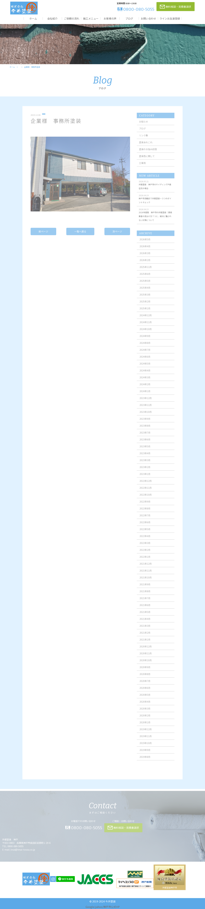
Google (90, 907)
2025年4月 (144, 290)
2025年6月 (144, 276)
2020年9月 (144, 670)
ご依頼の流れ (71, 18)
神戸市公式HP (111, 907)
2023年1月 (144, 476)
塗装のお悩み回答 (148, 152)
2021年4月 (144, 621)
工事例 (142, 165)
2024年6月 (144, 359)
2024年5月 (144, 366)
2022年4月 (144, 538)
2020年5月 (144, 697)
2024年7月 (144, 352)
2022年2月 (144, 552)
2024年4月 (144, 373)
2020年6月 (144, 690)
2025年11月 (145, 269)
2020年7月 (144, 683)
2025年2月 (144, 304)
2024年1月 (144, 394)
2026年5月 (144, 242)
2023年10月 (145, 414)
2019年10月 (145, 745)
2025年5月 (144, 283)
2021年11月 (145, 573)
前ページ (43, 234)
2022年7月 (144, 518)
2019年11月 (145, 739)
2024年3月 (144, 380)
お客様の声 (110, 18)
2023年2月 (144, 469)
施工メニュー (90, 18)
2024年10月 (145, 331)
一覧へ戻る (80, 234)
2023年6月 (144, 442)
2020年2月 (144, 718)
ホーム (33, 18)
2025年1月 (144, 311)
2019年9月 (144, 752)
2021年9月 (144, 587)
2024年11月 (145, 325)
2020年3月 (144, 711)
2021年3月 (144, 628)
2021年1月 (144, 642)
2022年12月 (145, 483)
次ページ (117, 234)
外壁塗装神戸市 (169, 887)
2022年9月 (144, 504)
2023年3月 (144, 463)
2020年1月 (144, 725)
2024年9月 (144, 338)
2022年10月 (145, 497)
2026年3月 (144, 256)
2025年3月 (144, 297)
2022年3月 (144, 545)
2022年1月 (144, 559)
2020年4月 (144, 704)
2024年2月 (144, 387)
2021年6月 (144, 607)
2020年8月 (144, 676)
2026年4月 (144, 249)
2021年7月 (144, 601)
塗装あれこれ (145, 145)
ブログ (129, 18)
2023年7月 (144, 435)
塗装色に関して (147, 158)
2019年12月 (145, 732)
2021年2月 (144, 635)
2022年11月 (145, 490)
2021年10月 (145, 580)
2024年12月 (145, 318)
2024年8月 (144, 345)
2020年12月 (145, 649)
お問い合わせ (148, 18)
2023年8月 (144, 428)
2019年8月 (144, 759)
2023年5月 (144, 449)
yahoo (98, 907)
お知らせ (143, 124)
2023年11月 (145, 407)
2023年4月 (144, 456)
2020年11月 (145, 656)
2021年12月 (145, 566)
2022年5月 (144, 532)
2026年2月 (144, 262)
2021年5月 (144, 614)
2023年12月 (145, 400)
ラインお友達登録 (170, 18)
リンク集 (143, 138)
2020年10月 (145, 663)
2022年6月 (144, 525)
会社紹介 (52, 18)
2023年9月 (144, 421)
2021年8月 (144, 594)
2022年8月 (144, 511)
